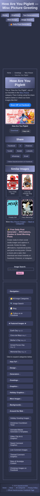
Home (5, 15)
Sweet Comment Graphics (16, 444)
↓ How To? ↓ (13, 362)
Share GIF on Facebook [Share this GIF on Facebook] (20, 105)
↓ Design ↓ (13, 368)
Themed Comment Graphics (17, 456)
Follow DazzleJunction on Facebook (20, 161)
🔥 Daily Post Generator (20, 24)
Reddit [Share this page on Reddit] (19, 151)
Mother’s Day (18, 340)
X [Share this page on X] (20, 146)
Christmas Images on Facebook (18, 469)
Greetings (18, 73)
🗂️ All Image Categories (19, 298)
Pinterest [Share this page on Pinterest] (29, 146)
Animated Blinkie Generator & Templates (19, 431)
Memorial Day (18, 352)
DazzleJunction (22, 486)
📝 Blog (13, 308)
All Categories (20, 488)
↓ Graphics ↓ (14, 386)
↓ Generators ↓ (14, 374)
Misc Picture (29, 73)
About (11, 488)
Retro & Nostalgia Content (17, 462)
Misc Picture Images (18, 222)
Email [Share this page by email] (26, 156)
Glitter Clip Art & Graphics (16, 437)
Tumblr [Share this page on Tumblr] (9, 151)
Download (14, 130)
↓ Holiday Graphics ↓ (17, 392)
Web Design (12, 20)
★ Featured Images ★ (17, 323)
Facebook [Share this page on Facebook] (11, 146)
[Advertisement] (20, 48)
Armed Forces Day (17, 346)
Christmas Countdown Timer (18, 424)
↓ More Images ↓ (15, 399)
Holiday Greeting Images (19, 418)
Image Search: (20, 267)
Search (20, 273)
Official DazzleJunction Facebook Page (20, 490)
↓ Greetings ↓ (14, 380)
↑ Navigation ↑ (14, 291)
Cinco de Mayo (18, 335)
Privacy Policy (33, 488)
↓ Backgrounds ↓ (15, 405)
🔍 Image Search (17, 303)
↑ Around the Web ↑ (16, 411)
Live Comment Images (18, 450)
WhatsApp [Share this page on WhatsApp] (15, 156)
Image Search (27, 20)
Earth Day (16, 330)
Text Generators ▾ (30, 15)
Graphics (15, 15)
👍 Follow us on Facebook (16, 314)
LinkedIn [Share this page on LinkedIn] (29, 151)
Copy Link (26, 131)
